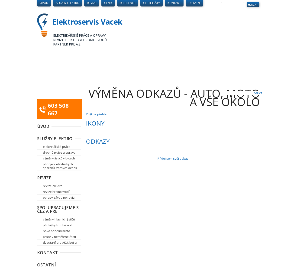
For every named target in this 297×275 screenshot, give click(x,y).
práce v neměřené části (59, 237)
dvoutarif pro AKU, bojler (60, 242)
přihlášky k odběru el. (58, 225)
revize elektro (52, 186)
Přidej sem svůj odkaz (173, 158)
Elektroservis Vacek (87, 22)
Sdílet (258, 93)
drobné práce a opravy (59, 152)
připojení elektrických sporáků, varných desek (60, 166)
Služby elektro (54, 138)
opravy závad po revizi (59, 197)
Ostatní (46, 265)
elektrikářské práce (56, 147)
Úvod (43, 126)
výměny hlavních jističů (59, 219)
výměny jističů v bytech (59, 158)
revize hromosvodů (57, 192)
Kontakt (47, 252)
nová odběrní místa (56, 231)
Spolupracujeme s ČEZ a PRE (58, 209)
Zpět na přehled (97, 114)
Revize (44, 178)
